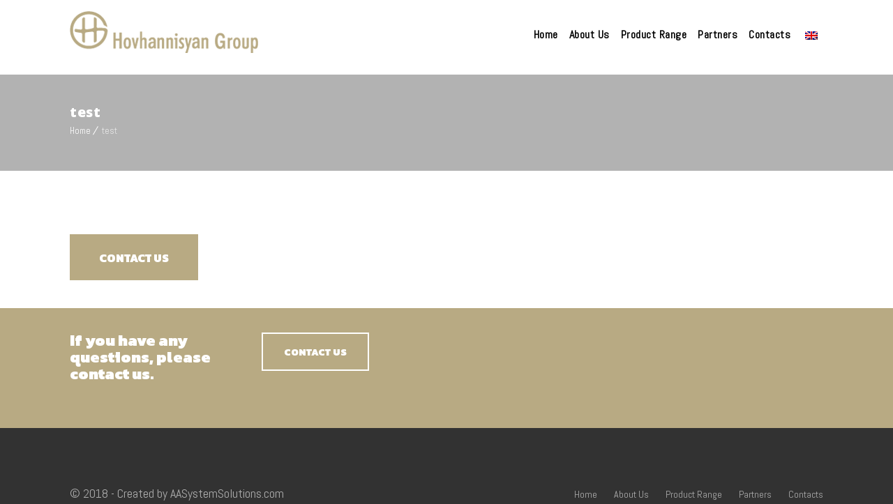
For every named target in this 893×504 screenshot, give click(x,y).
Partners (717, 34)
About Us (589, 34)
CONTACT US (134, 258)
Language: (811, 35)
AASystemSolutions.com (227, 493)
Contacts (769, 34)
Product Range (654, 34)
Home (546, 34)
